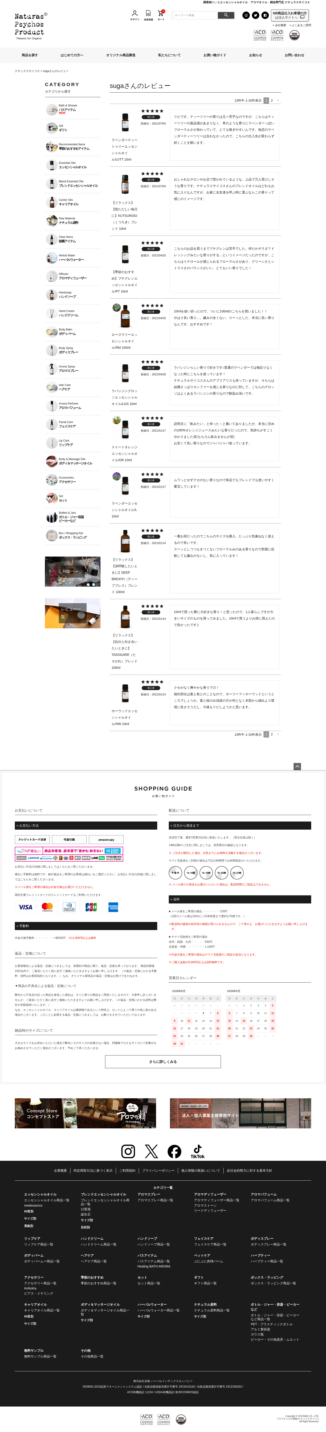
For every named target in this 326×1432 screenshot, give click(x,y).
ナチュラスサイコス (27, 71)
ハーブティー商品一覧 (267, 1261)
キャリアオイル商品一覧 (42, 1310)
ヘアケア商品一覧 (94, 1261)
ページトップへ (297, 766)
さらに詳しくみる (163, 1062)
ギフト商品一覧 (205, 1283)
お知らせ (255, 55)
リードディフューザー (210, 1210)
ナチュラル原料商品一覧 (212, 1310)
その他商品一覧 (92, 1356)
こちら (63, 866)
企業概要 (60, 1170)
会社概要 (280, 25)
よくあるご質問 (301, 25)
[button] (278, 100)
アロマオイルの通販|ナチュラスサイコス (298, 1418)
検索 (226, 15)
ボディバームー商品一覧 (42, 1261)
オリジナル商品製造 (120, 55)
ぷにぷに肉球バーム (208, 1261)
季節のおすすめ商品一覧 (98, 1283)
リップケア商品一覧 (38, 1244)
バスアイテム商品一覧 (154, 1261)
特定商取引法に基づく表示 (93, 1170)
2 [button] (272, 100)
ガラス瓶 (257, 1334)
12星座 (86, 1209)
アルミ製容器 (260, 1329)
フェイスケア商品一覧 (210, 1244)
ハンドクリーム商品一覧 (98, 1244)
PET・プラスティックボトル (272, 1324)
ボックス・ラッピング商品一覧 (273, 1283)
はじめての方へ (72, 55)
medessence (33, 1205)
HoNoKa (30, 1288)
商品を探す (30, 55)
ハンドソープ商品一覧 (154, 1244)
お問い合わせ (294, 55)
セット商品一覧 (149, 1283)
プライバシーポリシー (158, 1170)
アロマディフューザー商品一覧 (216, 1200)
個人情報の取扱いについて (200, 1170)
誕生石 (86, 1214)
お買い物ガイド (215, 55)
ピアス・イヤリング (38, 1293)
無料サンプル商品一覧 (40, 1356)
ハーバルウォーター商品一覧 (159, 1310)
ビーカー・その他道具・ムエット (275, 1339)
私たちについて (169, 55)
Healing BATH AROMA (154, 1266)
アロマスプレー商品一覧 (155, 1200)
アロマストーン (205, 1205)
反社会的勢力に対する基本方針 (249, 1170)
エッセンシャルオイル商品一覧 (46, 1200)
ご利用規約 (127, 1170)
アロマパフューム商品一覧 (270, 1200)
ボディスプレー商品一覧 (268, 1244)
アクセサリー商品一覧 (40, 1283)
